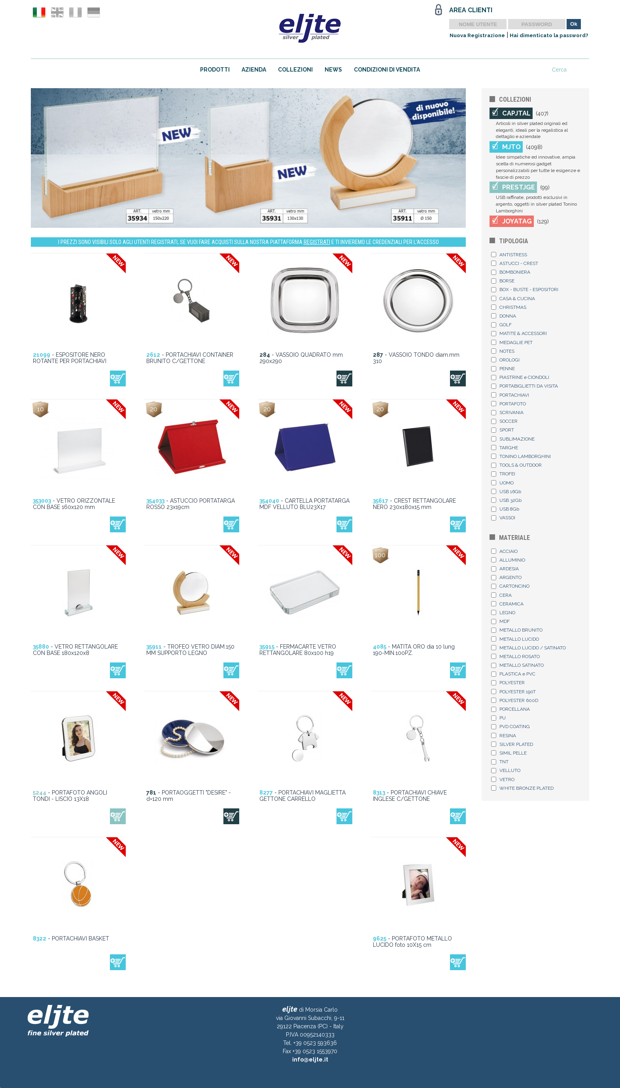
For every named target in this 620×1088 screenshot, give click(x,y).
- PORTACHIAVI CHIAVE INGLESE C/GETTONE (410, 795)
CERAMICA (507, 604)
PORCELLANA (510, 709)
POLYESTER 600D (514, 700)
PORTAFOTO (508, 404)
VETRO (502, 779)
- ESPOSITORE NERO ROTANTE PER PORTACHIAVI (69, 358)
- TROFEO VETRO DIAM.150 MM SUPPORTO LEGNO (190, 649)
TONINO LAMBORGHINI (521, 456)
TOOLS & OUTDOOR (516, 465)
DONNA (503, 316)
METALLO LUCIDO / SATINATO (528, 648)
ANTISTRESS (509, 254)
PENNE (503, 368)
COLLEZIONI (295, 69)
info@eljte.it (310, 1059)
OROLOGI (505, 360)
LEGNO (503, 612)
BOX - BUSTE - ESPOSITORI (524, 289)
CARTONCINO (510, 586)
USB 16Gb (506, 491)
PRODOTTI (215, 69)
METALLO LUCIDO (515, 639)
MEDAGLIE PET (512, 342)
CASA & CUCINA (513, 298)
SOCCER (504, 421)
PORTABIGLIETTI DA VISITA (524, 386)
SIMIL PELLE (509, 753)
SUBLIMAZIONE (513, 439)
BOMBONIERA (510, 272)
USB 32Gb (506, 500)
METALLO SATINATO (517, 665)
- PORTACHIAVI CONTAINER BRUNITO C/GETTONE (189, 358)
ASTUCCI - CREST (514, 263)
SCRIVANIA (507, 412)
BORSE (502, 281)
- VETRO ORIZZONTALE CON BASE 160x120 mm (74, 504)
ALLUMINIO (508, 560)
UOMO (502, 483)
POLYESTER (508, 682)
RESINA (503, 735)
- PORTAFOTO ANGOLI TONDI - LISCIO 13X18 (70, 795)
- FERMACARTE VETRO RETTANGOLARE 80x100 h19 (297, 649)
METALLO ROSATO (515, 656)
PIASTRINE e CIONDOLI (520, 377)
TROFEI (503, 474)
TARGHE (504, 447)
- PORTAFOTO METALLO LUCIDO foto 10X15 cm (412, 941)
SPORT (502, 430)
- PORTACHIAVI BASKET (71, 938)
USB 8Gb (505, 509)
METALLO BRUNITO (516, 630)
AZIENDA (254, 69)
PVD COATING (510, 726)
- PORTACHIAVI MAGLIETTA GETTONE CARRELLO (302, 795)
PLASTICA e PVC (513, 674)
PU (498, 718)
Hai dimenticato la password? (549, 35)
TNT (499, 761)
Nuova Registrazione (477, 35)
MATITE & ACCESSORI (519, 333)
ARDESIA (505, 568)
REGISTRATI (317, 242)
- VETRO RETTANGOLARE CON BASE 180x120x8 (75, 649)
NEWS (333, 69)
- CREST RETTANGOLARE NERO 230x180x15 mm (414, 504)
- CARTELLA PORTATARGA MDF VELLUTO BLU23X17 (304, 504)
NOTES (502, 351)
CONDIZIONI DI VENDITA (387, 69)
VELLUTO (505, 770)
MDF (500, 621)
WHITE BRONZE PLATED (522, 788)
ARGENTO (506, 577)
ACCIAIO (504, 551)
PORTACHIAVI (510, 395)
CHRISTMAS (508, 307)
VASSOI (503, 517)
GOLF (501, 324)
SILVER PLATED (512, 744)
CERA (501, 595)
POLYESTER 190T (513, 691)
